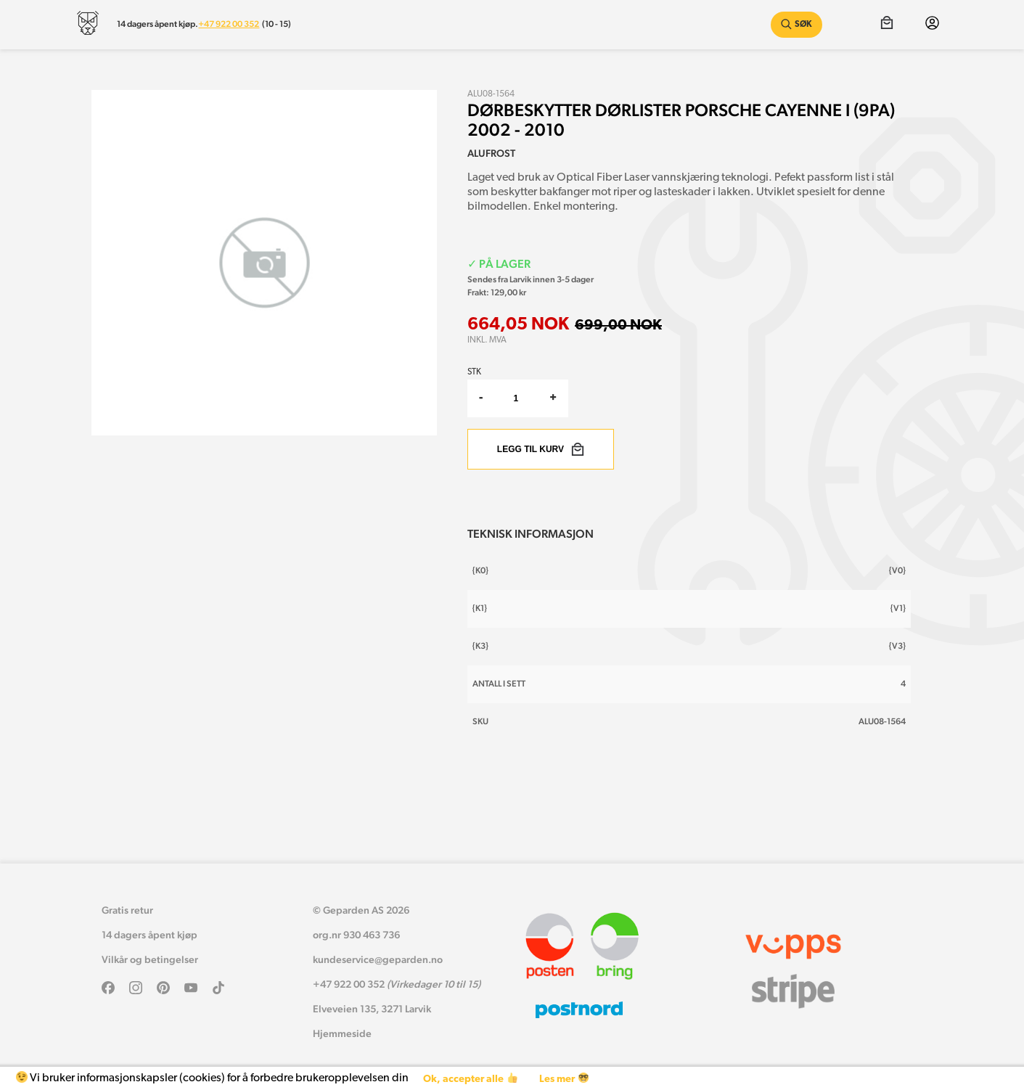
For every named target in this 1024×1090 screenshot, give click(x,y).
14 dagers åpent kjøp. (157, 24)
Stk (474, 372)
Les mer (563, 1079)
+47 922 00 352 (228, 24)
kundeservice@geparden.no (378, 959)
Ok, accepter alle (470, 1079)
